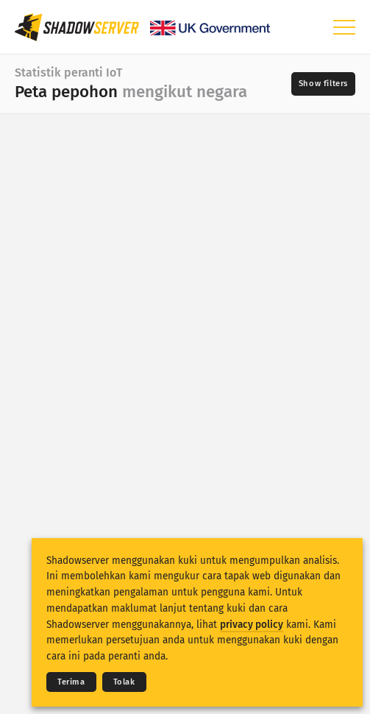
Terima (71, 682)
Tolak (124, 682)
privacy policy (251, 624)
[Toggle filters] (323, 84)
